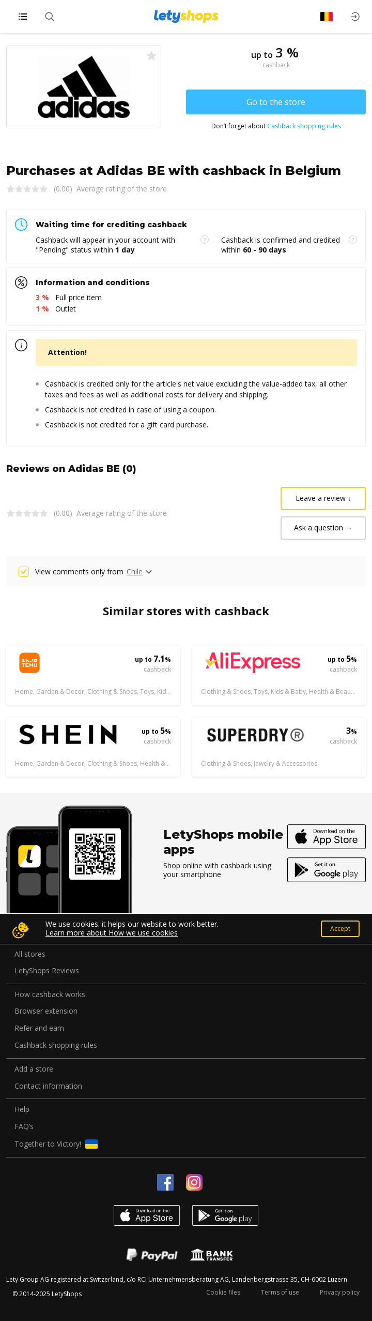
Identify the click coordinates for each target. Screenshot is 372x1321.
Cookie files (223, 1292)
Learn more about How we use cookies (111, 933)
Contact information (48, 1086)
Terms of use (280, 1292)
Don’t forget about (276, 126)
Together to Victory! (56, 1144)
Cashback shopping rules (304, 126)
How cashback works (49, 994)
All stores (29, 954)
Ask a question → (323, 527)
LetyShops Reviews (46, 971)
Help (21, 1109)
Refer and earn (39, 1028)
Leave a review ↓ (323, 498)
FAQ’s (24, 1126)
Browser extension (46, 1011)
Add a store (33, 1069)
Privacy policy (340, 1292)
